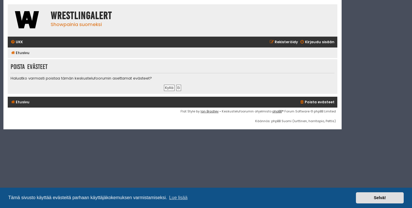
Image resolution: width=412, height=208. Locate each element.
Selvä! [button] (380, 197)
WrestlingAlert (81, 15)
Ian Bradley (210, 111)
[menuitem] (17, 42)
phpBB (277, 111)
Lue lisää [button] (178, 197)
